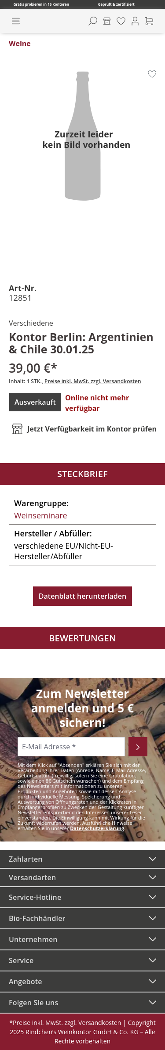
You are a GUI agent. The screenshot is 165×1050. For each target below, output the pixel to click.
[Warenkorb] (149, 21)
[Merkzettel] (121, 21)
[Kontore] (107, 21)
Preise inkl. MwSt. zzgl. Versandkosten (92, 381)
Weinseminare (40, 515)
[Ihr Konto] (135, 21)
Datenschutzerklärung (97, 828)
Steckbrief (82, 474)
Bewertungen (82, 638)
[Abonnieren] (137, 746)
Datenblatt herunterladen (82, 596)
